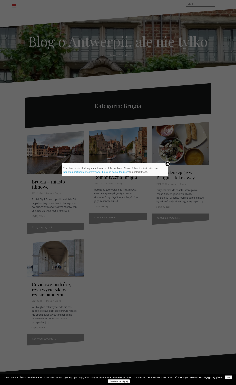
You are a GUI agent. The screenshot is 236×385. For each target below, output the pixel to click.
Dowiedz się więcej (119, 381)
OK (228, 377)
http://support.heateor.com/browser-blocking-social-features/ (96, 172)
